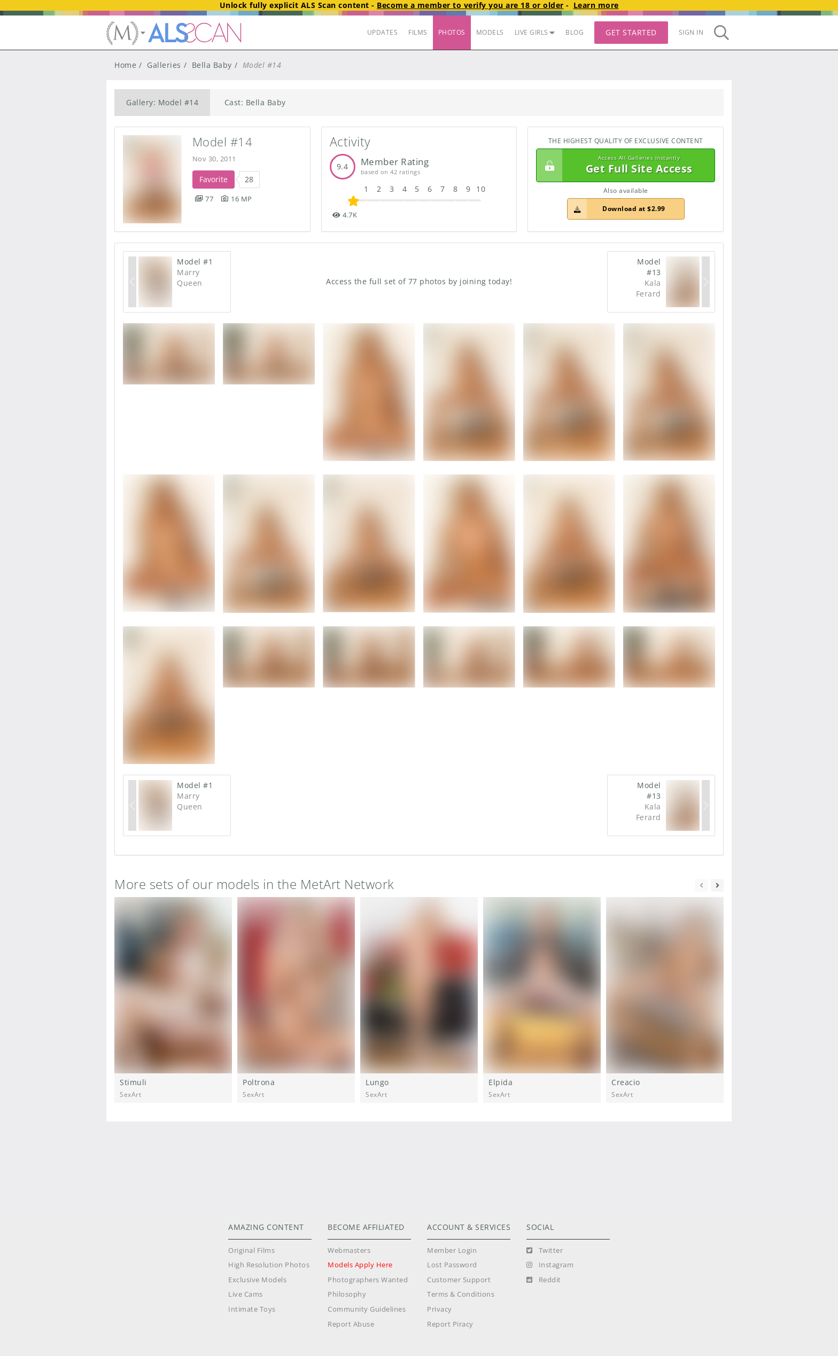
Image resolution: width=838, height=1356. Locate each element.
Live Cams (245, 1294)
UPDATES (382, 32)
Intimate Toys (252, 1309)
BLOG (574, 32)
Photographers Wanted (368, 1279)
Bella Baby (212, 65)
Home (125, 65)
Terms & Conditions (460, 1294)
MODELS (490, 32)
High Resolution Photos (268, 1264)
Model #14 (222, 142)
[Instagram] (549, 1265)
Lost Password (452, 1264)
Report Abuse (351, 1324)
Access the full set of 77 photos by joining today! (419, 281)
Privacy (439, 1309)
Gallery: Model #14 (162, 102)
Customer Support (459, 1279)
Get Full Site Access (623, 165)
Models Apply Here (360, 1264)
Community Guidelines (367, 1309)
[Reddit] (543, 1280)
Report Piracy (450, 1324)
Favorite (213, 179)
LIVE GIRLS (535, 32)
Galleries (164, 65)
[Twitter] (544, 1251)
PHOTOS (451, 32)
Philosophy (347, 1294)
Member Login (452, 1250)
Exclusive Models (257, 1279)
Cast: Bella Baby (255, 102)
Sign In (691, 32)
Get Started (631, 32)
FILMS (418, 32)
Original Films (251, 1250)
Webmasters (349, 1250)
